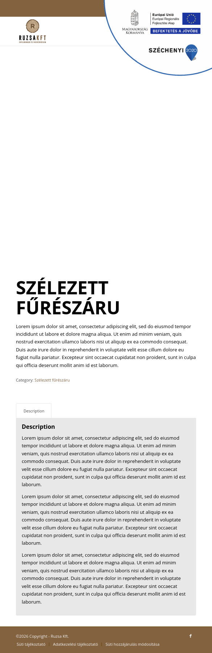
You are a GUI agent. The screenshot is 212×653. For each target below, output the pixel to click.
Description (34, 411)
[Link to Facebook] (190, 635)
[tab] (33, 410)
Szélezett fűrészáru (52, 380)
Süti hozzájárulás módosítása (132, 644)
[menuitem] (31, 644)
